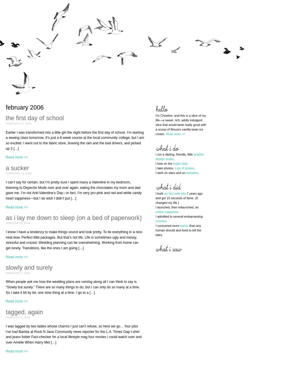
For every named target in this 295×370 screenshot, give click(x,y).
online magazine (167, 212)
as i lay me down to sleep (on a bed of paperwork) (74, 217)
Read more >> (17, 157)
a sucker (17, 168)
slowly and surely (29, 267)
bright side (180, 163)
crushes (161, 221)
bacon (184, 225)
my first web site (175, 193)
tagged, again (24, 312)
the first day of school (35, 118)
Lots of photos (184, 168)
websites (192, 173)
